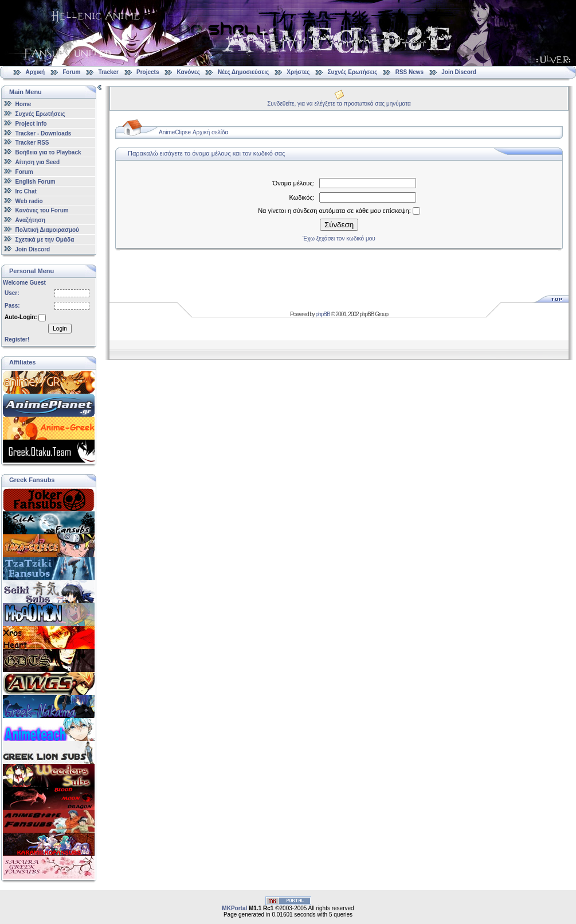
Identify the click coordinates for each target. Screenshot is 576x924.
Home (23, 104)
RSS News (409, 72)
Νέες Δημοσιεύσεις (243, 72)
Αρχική (35, 72)
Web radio (29, 200)
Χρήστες (298, 72)
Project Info (31, 124)
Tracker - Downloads (43, 133)
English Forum (35, 181)
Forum (71, 72)
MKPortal (234, 908)
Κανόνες (188, 72)
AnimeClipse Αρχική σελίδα (193, 132)
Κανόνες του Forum (42, 210)
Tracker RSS (32, 142)
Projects (147, 72)
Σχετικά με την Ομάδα (45, 239)
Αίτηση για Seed (37, 162)
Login (59, 328)
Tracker (108, 72)
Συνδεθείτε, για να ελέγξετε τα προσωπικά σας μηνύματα (339, 103)
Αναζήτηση (30, 220)
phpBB (323, 314)
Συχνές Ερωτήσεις (353, 72)
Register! (17, 339)
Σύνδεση (339, 224)
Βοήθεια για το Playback (48, 152)
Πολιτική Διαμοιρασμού (47, 230)
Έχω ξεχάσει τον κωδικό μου (339, 238)
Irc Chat (26, 191)
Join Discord (458, 72)
